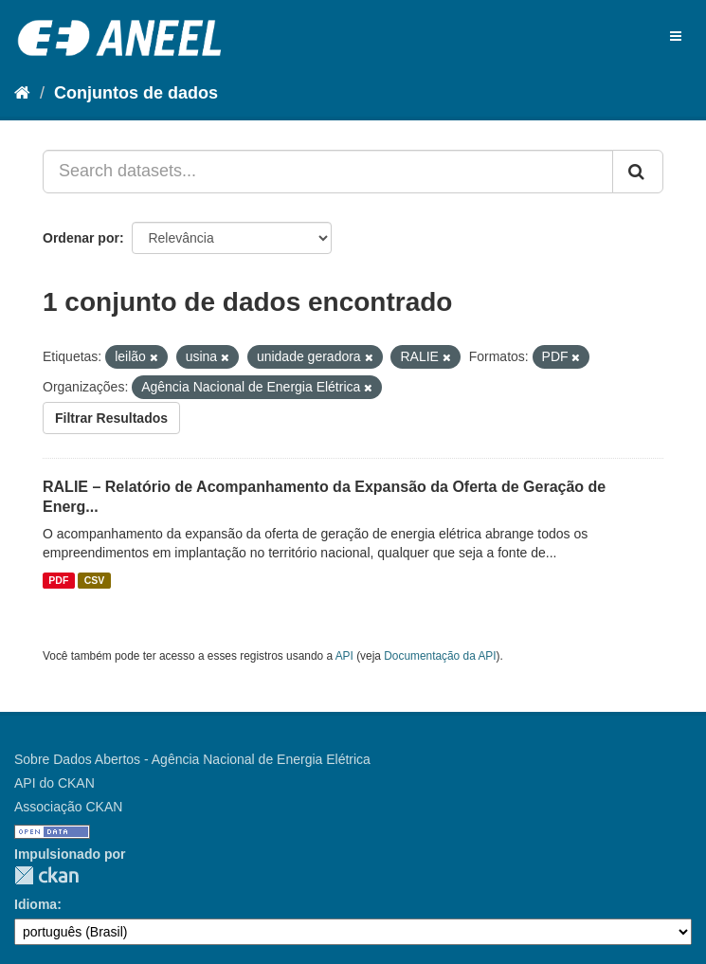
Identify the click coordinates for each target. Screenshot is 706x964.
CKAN (46, 875)
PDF (58, 580)
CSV (94, 580)
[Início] (22, 92)
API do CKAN (54, 783)
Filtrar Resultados (111, 418)
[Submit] (637, 171)
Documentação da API (440, 656)
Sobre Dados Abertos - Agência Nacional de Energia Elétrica (192, 759)
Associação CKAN (68, 806)
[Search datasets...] (328, 171)
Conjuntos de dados (136, 92)
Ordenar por (81, 238)
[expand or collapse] (676, 36)
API (344, 656)
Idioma (35, 904)
